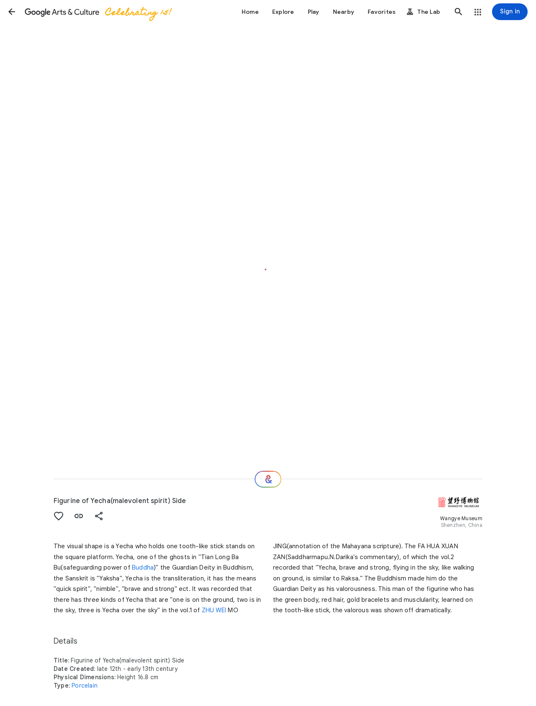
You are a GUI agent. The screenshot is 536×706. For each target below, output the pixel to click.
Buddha (143, 567)
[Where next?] (268, 479)
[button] (12, 12)
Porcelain (85, 685)
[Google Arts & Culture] (97, 11)
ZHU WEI (214, 610)
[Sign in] (510, 11)
